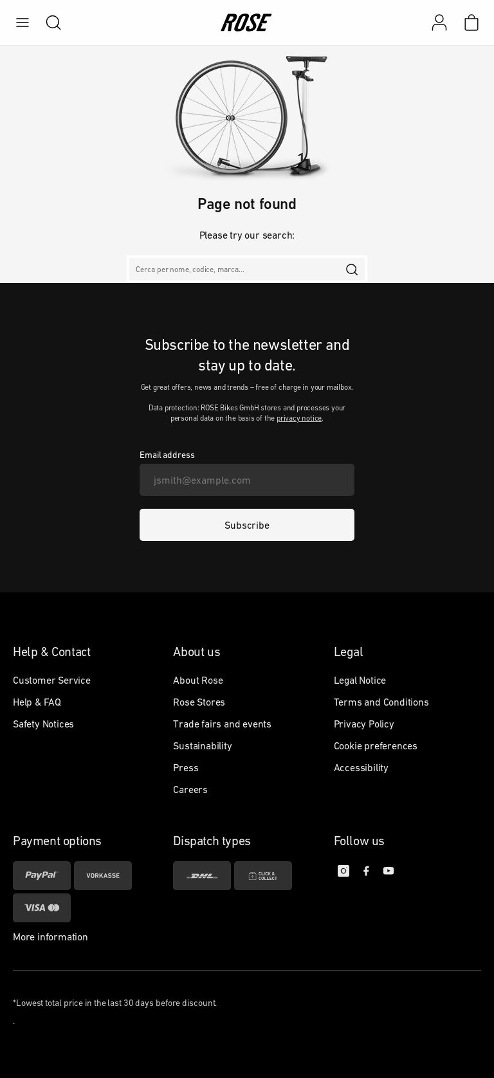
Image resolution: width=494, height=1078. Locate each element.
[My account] (439, 22)
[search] (47, 22)
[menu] (22, 22)
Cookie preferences (375, 745)
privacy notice (299, 418)
